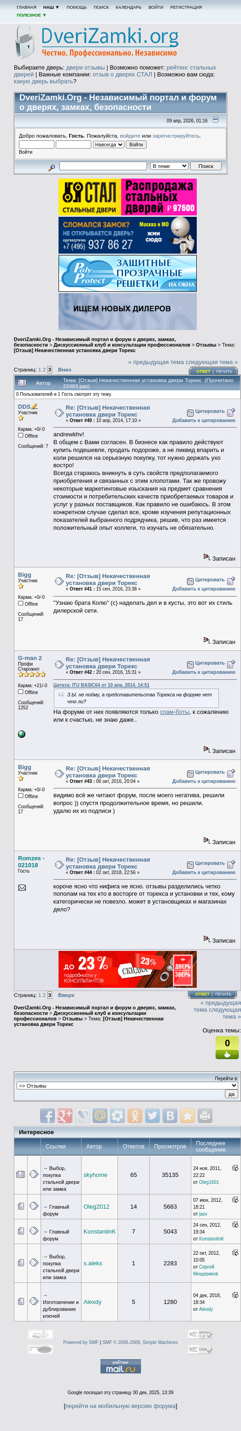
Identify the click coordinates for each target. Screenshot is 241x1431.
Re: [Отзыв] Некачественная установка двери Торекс (108, 411)
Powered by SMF (81, 1342)
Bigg (24, 574)
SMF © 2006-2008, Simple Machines (140, 1342)
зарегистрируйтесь (176, 136)
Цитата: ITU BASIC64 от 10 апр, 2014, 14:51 (101, 685)
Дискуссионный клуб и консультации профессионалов (121, 345)
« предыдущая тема (156, 362)
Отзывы (206, 345)
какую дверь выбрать (43, 81)
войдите (130, 136)
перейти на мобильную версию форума (120, 1405)
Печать (224, 371)
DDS (24, 406)
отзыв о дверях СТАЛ (122, 74)
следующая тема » (212, 362)
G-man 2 (30, 658)
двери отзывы (85, 67)
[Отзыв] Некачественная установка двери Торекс (74, 350)
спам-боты (174, 711)
